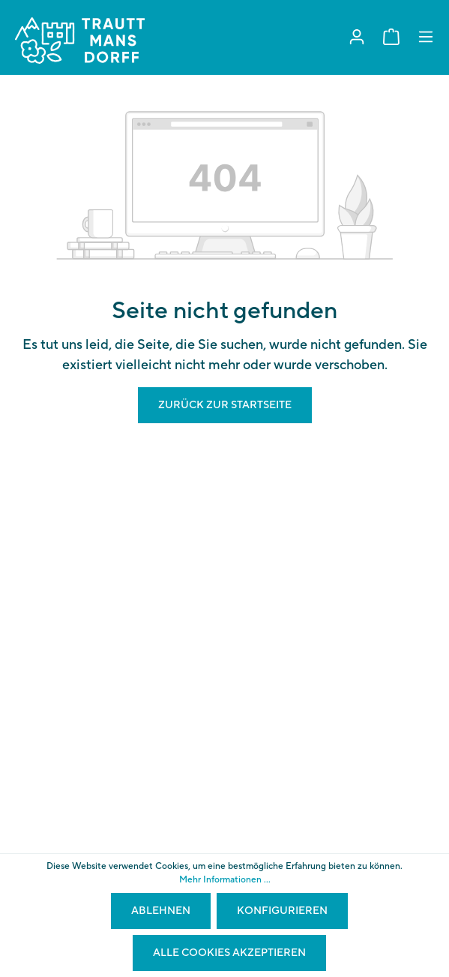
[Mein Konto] (357, 37)
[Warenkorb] (391, 37)
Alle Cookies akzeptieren (229, 953)
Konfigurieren (282, 911)
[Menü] (426, 37)
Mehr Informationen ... (225, 879)
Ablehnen (160, 911)
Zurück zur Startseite (225, 405)
